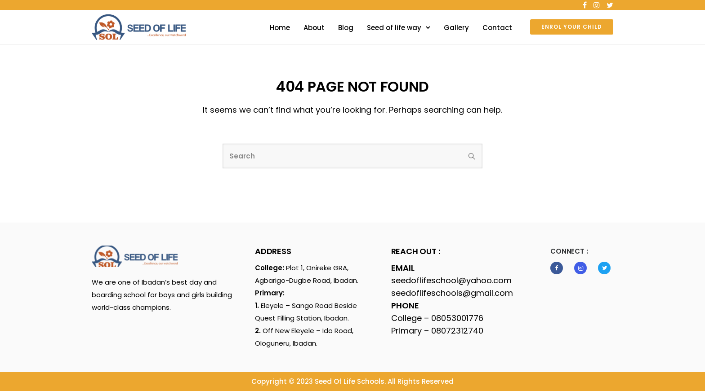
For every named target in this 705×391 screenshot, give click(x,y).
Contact (497, 27)
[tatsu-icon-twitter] (610, 5)
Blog (345, 27)
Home (280, 27)
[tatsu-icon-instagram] (596, 5)
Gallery (456, 27)
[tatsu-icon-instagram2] (582, 268)
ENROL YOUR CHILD (571, 27)
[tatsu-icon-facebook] (585, 5)
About (314, 27)
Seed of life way (394, 27)
